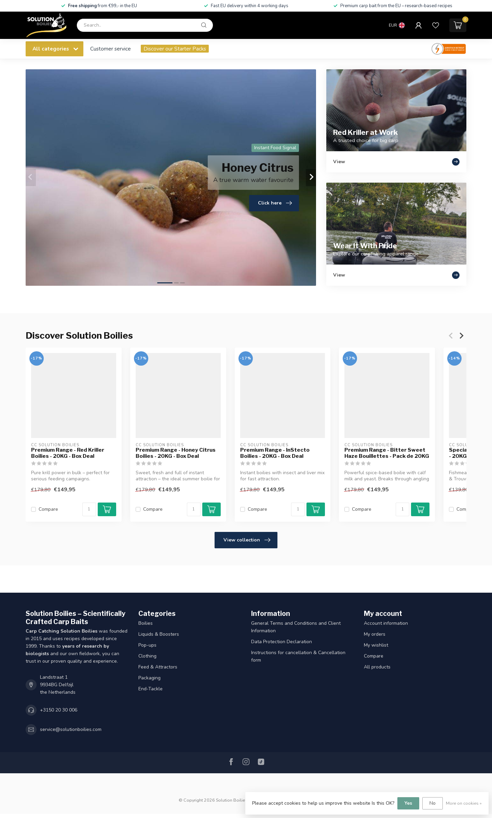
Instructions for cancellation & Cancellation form (298, 656)
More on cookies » (464, 803)
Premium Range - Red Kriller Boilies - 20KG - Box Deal (67, 453)
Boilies (145, 623)
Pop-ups (147, 645)
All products (377, 667)
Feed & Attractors (157, 667)
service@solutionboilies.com (70, 729)
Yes (408, 803)
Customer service (110, 48)
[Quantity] (89, 509)
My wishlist (376, 645)
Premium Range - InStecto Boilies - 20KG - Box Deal (275, 453)
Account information (386, 623)
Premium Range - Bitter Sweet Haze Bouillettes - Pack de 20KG (386, 453)
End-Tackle (150, 689)
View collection (246, 540)
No (432, 803)
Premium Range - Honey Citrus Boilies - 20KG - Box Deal (176, 453)
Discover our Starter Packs (175, 48)
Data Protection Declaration (281, 641)
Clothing (147, 656)
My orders (374, 634)
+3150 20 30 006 (58, 710)
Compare (48, 509)
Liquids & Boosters (158, 634)
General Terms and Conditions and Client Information (296, 627)
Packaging (149, 678)
